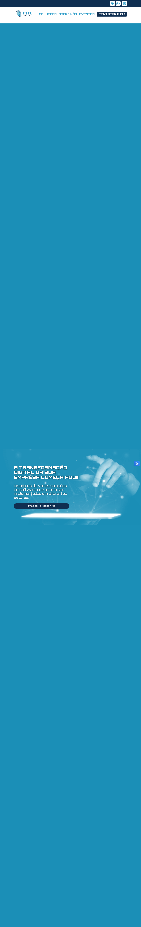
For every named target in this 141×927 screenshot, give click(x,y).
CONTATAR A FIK (112, 14)
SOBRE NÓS (68, 14)
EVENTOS (87, 14)
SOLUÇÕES (48, 14)
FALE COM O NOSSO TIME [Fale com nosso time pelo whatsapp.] (41, 506)
